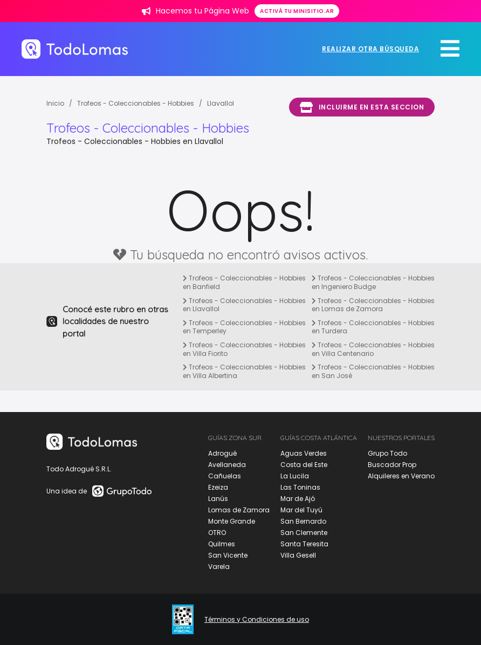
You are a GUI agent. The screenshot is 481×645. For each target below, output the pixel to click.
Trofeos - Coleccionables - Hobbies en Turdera (373, 327)
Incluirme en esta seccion (362, 107)
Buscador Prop (392, 464)
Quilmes (221, 543)
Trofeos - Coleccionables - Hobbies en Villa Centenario (373, 349)
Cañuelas (224, 476)
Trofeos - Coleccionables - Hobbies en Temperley (244, 327)
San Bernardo (303, 521)
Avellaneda (227, 464)
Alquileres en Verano (401, 476)
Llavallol (220, 103)
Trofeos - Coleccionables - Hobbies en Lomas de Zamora (373, 305)
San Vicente (228, 555)
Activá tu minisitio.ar (297, 11)
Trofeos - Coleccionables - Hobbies (135, 103)
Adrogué (222, 453)
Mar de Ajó (297, 498)
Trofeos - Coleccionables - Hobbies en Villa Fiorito (244, 349)
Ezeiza (218, 487)
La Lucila (294, 476)
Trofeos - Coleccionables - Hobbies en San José (373, 371)
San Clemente (303, 532)
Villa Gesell (298, 555)
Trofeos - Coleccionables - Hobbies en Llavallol (244, 305)
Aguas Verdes (303, 453)
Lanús (218, 498)
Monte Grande (231, 521)
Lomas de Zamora (239, 509)
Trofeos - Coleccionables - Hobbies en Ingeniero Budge (373, 282)
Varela (219, 566)
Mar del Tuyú (301, 509)
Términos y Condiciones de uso (256, 619)
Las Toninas (300, 487)
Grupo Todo (387, 453)
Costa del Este (303, 464)
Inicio (55, 103)
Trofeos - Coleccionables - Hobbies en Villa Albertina (244, 371)
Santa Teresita (304, 543)
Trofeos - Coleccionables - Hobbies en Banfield (244, 282)
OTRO (217, 532)
